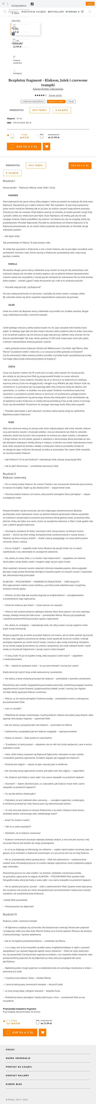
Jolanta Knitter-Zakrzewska (48, 89)
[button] (18, 59)
